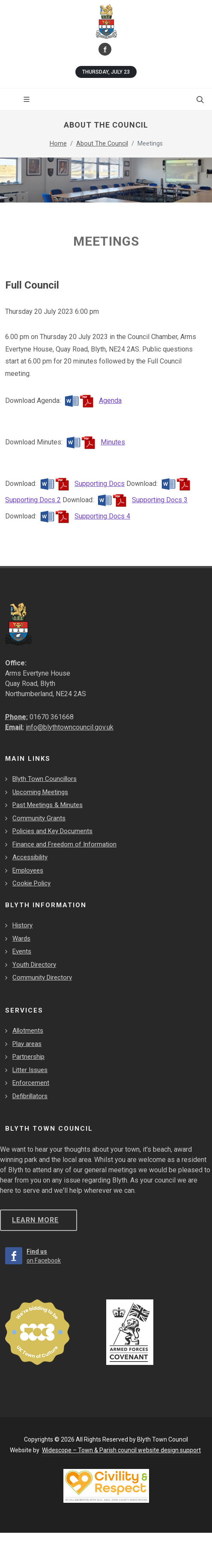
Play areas (27, 1044)
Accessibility (30, 857)
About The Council (102, 143)
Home (58, 143)
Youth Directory (34, 964)
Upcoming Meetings (40, 792)
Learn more (35, 1220)
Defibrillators (30, 1096)
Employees (27, 870)
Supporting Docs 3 (142, 500)
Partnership (28, 1057)
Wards (21, 938)
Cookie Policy (31, 883)
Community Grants (39, 818)
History (22, 925)
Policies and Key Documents (52, 831)
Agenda (92, 400)
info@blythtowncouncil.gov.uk (69, 727)
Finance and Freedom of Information (64, 844)
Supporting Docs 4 (84, 516)
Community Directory (42, 977)
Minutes (94, 442)
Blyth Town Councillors (44, 779)
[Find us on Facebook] (105, 49)
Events (21, 951)
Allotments (27, 1030)
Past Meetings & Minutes (47, 805)
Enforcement (30, 1083)
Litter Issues (30, 1070)
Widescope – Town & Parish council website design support (121, 1450)
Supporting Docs (81, 484)
